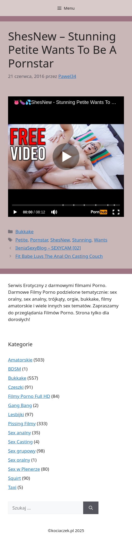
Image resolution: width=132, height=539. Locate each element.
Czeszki (16, 387)
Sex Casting (20, 442)
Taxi (12, 487)
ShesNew (60, 240)
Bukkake (24, 231)
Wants (100, 240)
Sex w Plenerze (24, 469)
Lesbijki (16, 414)
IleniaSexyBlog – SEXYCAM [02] (48, 248)
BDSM (14, 369)
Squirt (14, 478)
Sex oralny (19, 460)
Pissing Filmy (22, 423)
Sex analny (19, 432)
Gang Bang (20, 405)
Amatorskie (20, 360)
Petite (21, 240)
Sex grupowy (21, 451)
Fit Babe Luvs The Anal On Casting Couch (59, 256)
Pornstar (39, 240)
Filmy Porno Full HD (29, 396)
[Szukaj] (90, 508)
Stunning (81, 240)
